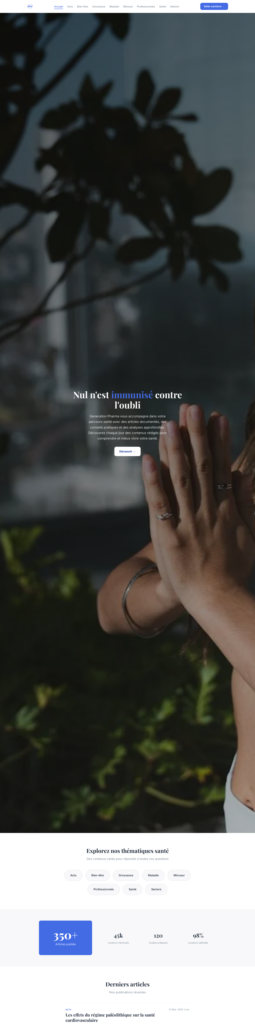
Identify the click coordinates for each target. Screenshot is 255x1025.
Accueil (58, 6)
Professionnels (146, 6)
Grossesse (98, 6)
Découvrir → (127, 451)
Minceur (128, 6)
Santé (162, 6)
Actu (70, 6)
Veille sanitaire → (214, 6)
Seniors (174, 6)
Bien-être (82, 6)
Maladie (114, 6)
